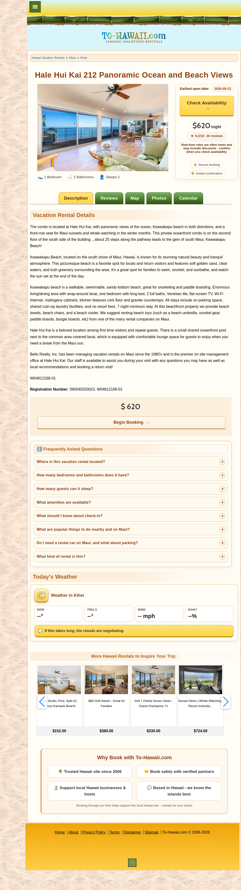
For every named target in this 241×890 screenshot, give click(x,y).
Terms (133, 852)
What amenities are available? (100, 522)
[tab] (94, 212)
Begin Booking (147, 442)
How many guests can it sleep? (101, 509)
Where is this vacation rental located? (107, 482)
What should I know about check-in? (106, 536)
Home (78, 852)
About (92, 852)
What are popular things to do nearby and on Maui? (119, 549)
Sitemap (170, 852)
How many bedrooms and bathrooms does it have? (119, 495)
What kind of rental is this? (97, 576)
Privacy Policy (112, 852)
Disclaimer (150, 852)
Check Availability (209, 119)
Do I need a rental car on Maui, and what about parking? (123, 563)
